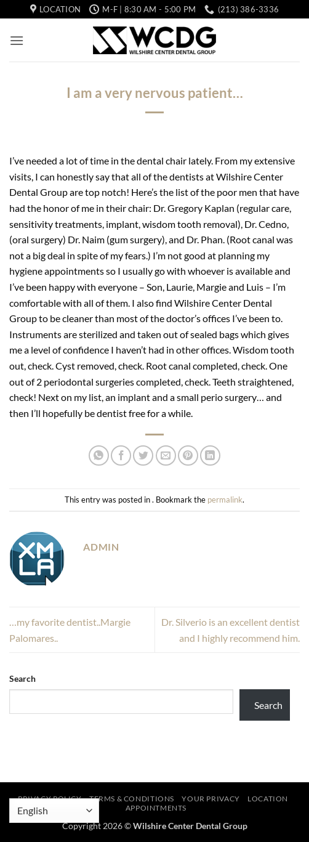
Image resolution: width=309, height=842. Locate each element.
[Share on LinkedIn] (210, 455)
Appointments (156, 807)
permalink (225, 499)
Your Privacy (210, 798)
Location (267, 798)
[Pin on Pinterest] (188, 455)
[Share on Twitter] (143, 455)
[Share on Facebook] (121, 455)
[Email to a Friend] (166, 455)
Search (22, 678)
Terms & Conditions (131, 798)
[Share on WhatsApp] (99, 455)
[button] (16, 40)
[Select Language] (54, 810)
